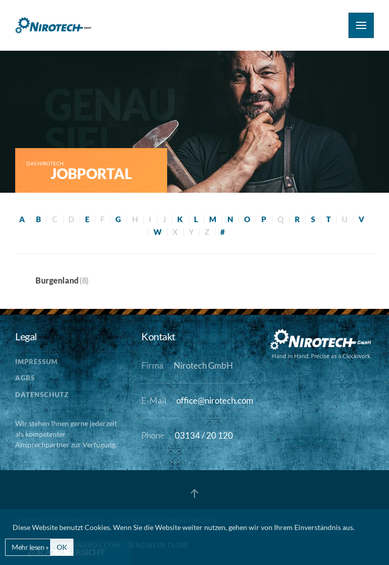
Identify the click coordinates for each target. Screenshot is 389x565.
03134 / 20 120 (204, 436)
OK (62, 547)
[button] (361, 25)
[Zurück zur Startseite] (53, 25)
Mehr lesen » (30, 547)
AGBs (25, 378)
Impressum (36, 362)
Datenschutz (42, 395)
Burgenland (57, 280)
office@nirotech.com (214, 401)
